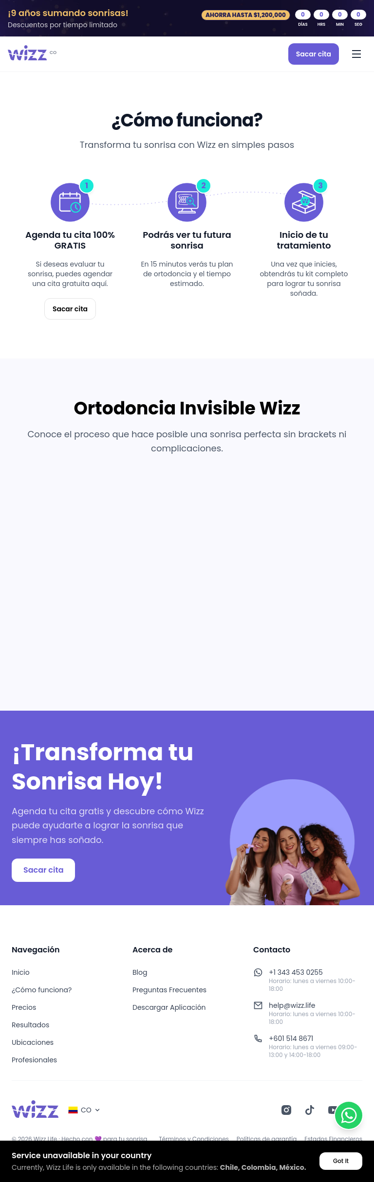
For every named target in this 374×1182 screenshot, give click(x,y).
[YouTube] (333, 1110)
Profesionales (34, 1060)
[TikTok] (310, 1110)
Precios (24, 1007)
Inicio (21, 972)
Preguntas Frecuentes (169, 990)
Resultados (30, 1025)
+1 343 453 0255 (296, 972)
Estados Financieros (333, 1139)
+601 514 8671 (291, 1038)
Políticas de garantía (267, 1139)
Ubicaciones (33, 1042)
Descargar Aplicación (169, 1007)
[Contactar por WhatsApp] (348, 1115)
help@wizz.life (292, 1005)
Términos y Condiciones (194, 1139)
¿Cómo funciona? (42, 990)
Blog (139, 972)
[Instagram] (286, 1110)
